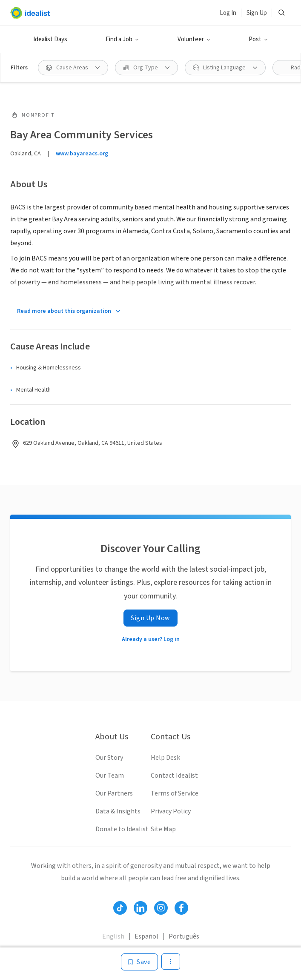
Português (184, 936)
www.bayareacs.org (82, 154)
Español (146, 936)
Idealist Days (50, 39)
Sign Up (257, 13)
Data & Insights (117, 811)
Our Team (109, 775)
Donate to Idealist (122, 829)
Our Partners (114, 793)
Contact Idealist (174, 775)
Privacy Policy (171, 811)
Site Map (163, 829)
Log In (228, 13)
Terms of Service (174, 793)
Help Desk (165, 757)
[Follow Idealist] (120, 908)
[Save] (139, 961)
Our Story (109, 757)
